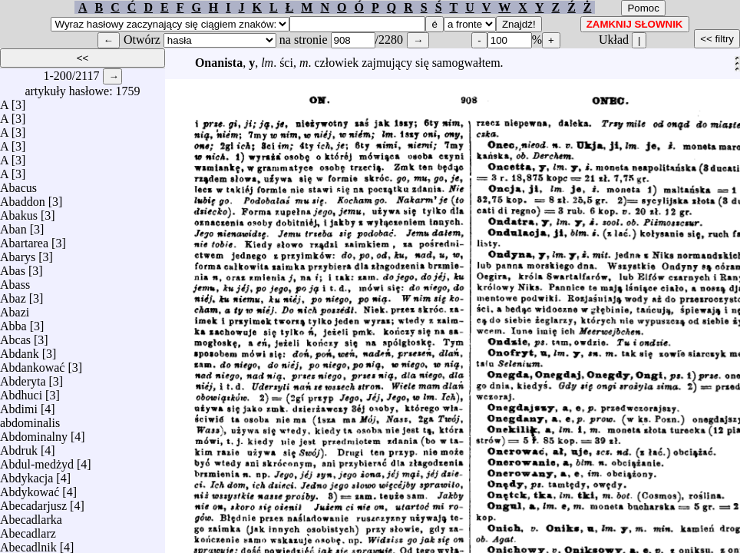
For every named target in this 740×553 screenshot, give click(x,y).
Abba (13, 322)
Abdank (19, 349)
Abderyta (23, 377)
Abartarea (24, 239)
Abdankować (32, 363)
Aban (13, 225)
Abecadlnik (28, 543)
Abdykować (29, 488)
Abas (12, 266)
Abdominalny (34, 432)
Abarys (17, 253)
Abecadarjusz (33, 501)
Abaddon (22, 197)
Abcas (15, 336)
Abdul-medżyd (37, 460)
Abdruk (19, 446)
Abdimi (19, 405)
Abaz (13, 294)
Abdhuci (21, 391)
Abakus (19, 211)
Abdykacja (26, 474)
